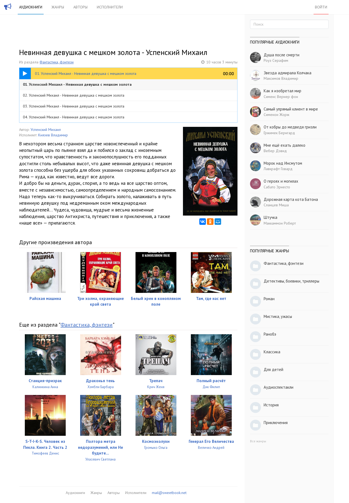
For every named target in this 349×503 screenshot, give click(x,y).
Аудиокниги (30, 7)
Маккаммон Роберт (280, 223)
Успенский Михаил (46, 129)
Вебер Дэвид (275, 150)
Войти (321, 7)
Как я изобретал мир (282, 90)
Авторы (80, 7)
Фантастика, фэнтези (57, 62)
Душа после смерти (281, 54)
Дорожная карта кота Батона (291, 199)
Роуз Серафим (276, 60)
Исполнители (110, 7)
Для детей (273, 369)
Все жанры (258, 441)
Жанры (58, 7)
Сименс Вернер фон (281, 96)
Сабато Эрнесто (277, 187)
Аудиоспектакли (278, 387)
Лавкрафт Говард (278, 168)
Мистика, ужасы (278, 316)
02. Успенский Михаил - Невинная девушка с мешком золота (73, 95)
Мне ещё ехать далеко (284, 145)
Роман (269, 298)
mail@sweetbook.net (169, 492)
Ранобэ (270, 334)
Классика (272, 351)
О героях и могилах (281, 181)
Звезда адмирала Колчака (287, 72)
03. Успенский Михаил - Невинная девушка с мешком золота (73, 106)
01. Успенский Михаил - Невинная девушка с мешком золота (77, 84)
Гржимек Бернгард (279, 132)
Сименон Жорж (276, 114)
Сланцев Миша (276, 205)
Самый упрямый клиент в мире (291, 109)
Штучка (270, 217)
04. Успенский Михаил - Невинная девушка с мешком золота (73, 117)
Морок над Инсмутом (283, 163)
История (271, 404)
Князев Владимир (53, 135)
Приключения (276, 422)
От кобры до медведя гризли (290, 127)
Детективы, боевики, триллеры (291, 281)
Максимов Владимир (281, 78)
